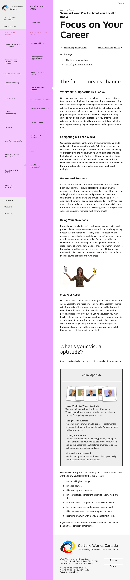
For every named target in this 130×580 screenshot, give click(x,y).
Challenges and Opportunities (37, 57)
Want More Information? (35, 165)
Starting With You (38, 43)
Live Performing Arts (13, 141)
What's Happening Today (38, 73)
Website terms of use (69, 572)
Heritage (8, 127)
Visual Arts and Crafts (11, 171)
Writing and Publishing (9, 186)
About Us (7, 213)
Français (121, 3)
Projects (7, 206)
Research (8, 200)
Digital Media (10, 98)
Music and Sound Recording (12, 155)
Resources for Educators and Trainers (11, 61)
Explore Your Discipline (10, 18)
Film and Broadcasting (10, 112)
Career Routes (37, 122)
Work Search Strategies (36, 136)
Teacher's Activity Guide (12, 83)
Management (9, 26)
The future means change (78, 60)
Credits (32, 151)
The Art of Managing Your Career (13, 45)
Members (113, 560)
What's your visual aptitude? (79, 64)
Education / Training (9, 33)
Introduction (35, 22)
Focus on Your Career (37, 88)
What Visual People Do (40, 108)
